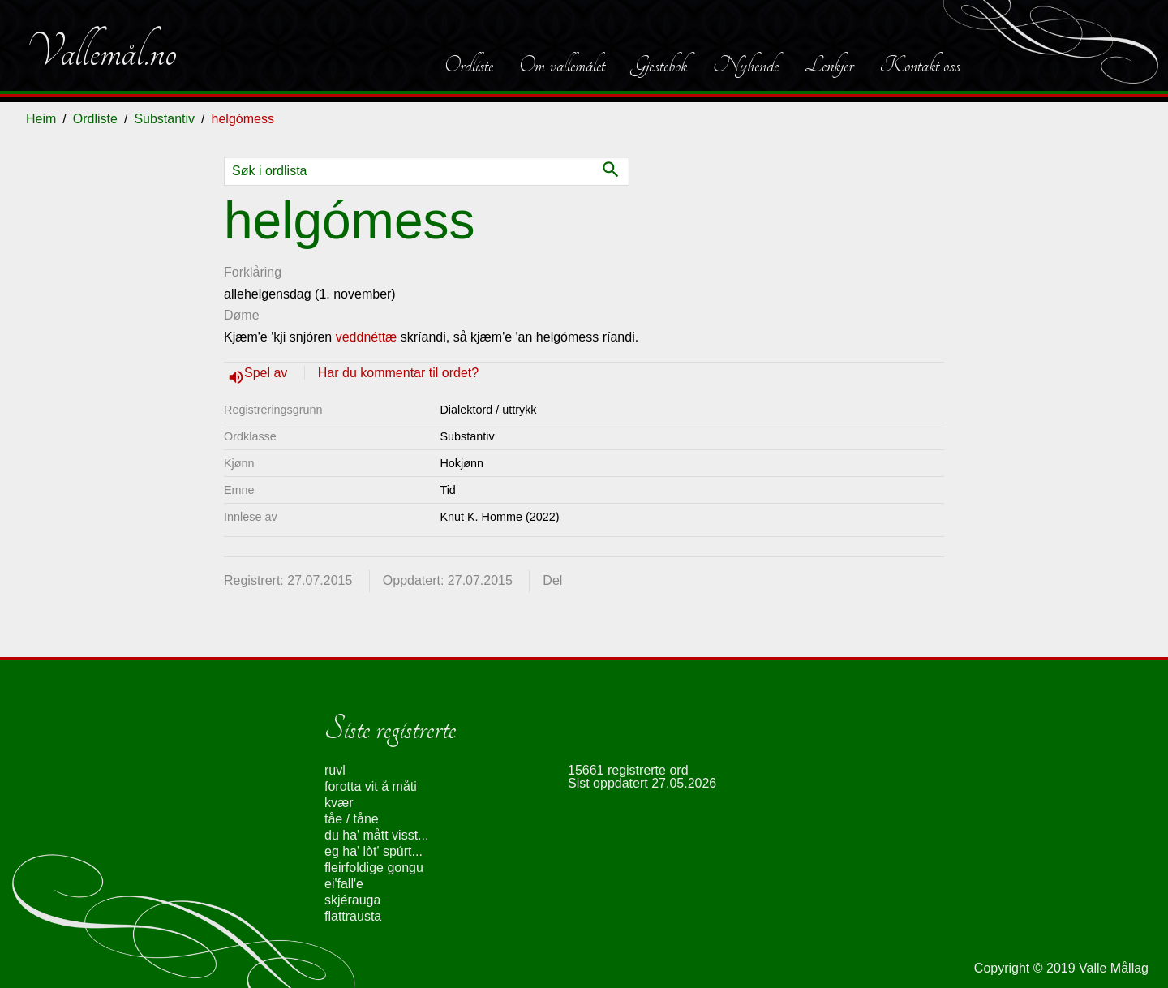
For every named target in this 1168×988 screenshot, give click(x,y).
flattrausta (352, 916)
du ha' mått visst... (376, 835)
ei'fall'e (343, 884)
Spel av (267, 373)
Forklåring (252, 272)
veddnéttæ (366, 337)
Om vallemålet (562, 65)
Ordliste (468, 65)
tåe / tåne (351, 819)
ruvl (335, 770)
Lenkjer (829, 65)
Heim (41, 119)
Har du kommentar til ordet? (398, 373)
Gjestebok (659, 65)
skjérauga (352, 900)
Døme (242, 315)
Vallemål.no (101, 52)
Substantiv (164, 119)
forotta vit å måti (370, 786)
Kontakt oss (919, 65)
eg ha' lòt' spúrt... (373, 851)
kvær (339, 803)
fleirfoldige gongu (373, 867)
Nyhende (746, 65)
